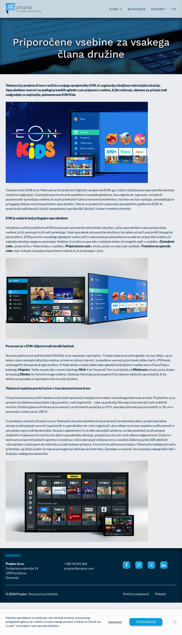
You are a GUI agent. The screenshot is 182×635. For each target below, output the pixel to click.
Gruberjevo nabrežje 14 (22, 568)
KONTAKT (158, 9)
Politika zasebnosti (136, 594)
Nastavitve (115, 621)
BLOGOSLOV (137, 9)
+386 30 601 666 (75, 563)
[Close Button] (174, 621)
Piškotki (160, 594)
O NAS (113, 9)
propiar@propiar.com (79, 568)
